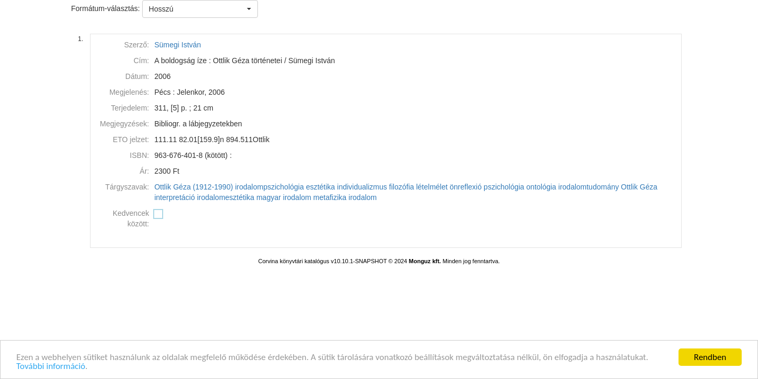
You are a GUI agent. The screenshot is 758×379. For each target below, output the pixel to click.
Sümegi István (177, 45)
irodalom (362, 197)
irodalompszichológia (269, 187)
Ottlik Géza (639, 187)
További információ (50, 366)
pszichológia (504, 187)
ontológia (541, 187)
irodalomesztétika (225, 197)
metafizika (329, 197)
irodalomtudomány (588, 187)
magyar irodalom (283, 197)
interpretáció (174, 197)
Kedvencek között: (131, 218)
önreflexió (466, 187)
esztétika (320, 187)
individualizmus (362, 187)
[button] (200, 9)
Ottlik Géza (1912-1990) (193, 187)
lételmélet (431, 187)
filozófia (401, 187)
